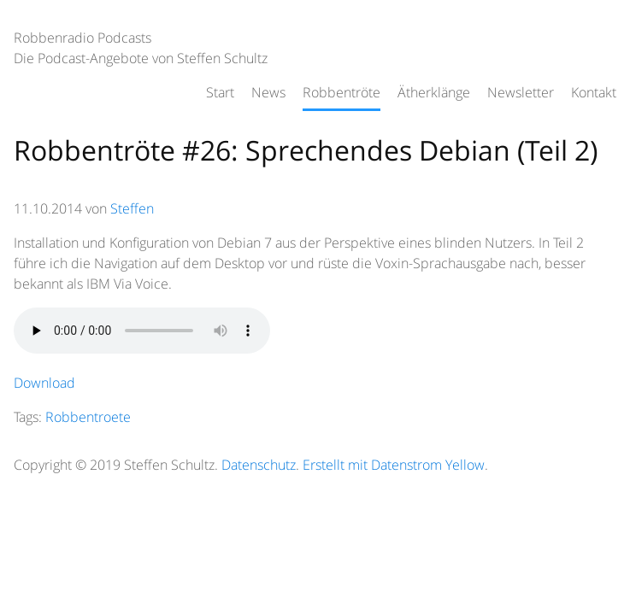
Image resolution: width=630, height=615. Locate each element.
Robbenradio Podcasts (82, 37)
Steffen (132, 208)
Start (220, 92)
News (268, 92)
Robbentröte (341, 92)
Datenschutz (258, 464)
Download (44, 382)
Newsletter (520, 92)
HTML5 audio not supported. (142, 331)
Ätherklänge (433, 92)
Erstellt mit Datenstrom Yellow (394, 464)
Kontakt (593, 92)
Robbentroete (88, 416)
